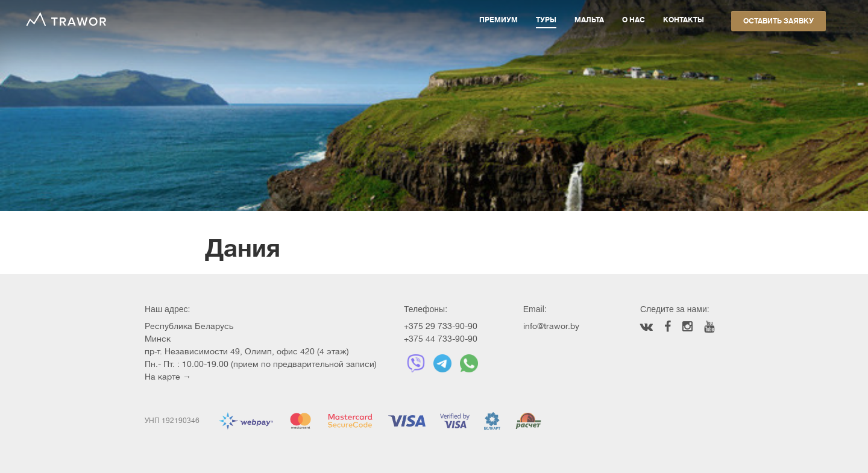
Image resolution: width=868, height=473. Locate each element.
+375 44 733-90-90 (440, 338)
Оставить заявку (778, 21)
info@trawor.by (551, 326)
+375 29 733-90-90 (440, 326)
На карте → (168, 376)
